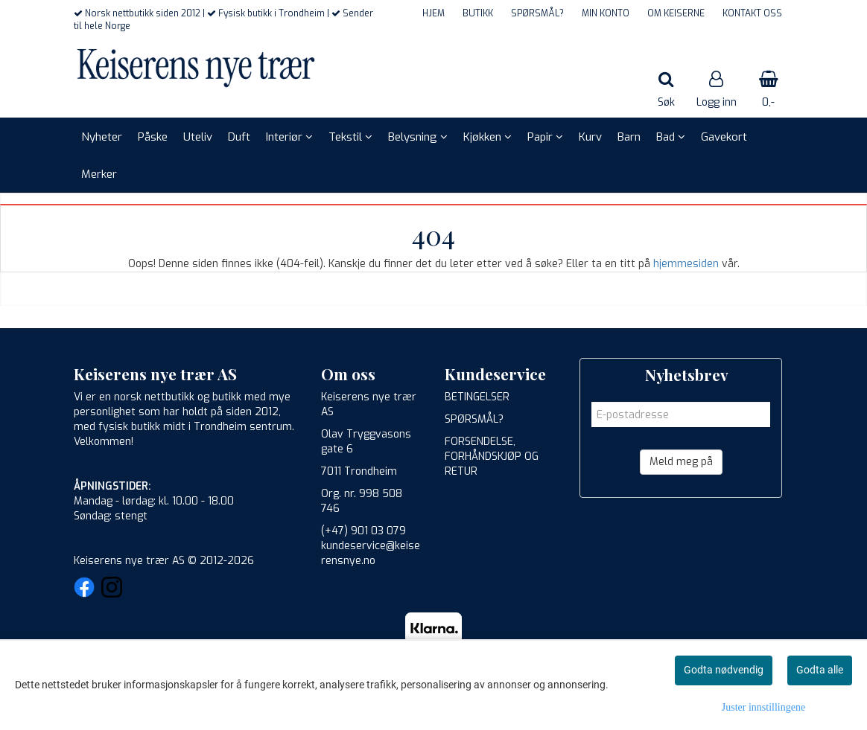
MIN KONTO (605, 13)
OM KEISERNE (676, 13)
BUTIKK (478, 13)
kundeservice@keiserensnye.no (370, 553)
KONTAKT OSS (752, 13)
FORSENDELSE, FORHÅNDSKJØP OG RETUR (492, 456)
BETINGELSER (477, 397)
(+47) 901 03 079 (363, 531)
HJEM (433, 13)
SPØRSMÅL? (537, 13)
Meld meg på (681, 462)
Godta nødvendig (723, 670)
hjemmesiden (686, 264)
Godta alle (819, 670)
